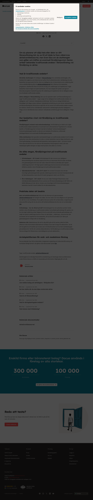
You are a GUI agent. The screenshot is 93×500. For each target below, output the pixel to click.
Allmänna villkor (29, 27)
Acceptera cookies (70, 17)
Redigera (59, 17)
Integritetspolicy (20, 11)
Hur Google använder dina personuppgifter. (27, 28)
